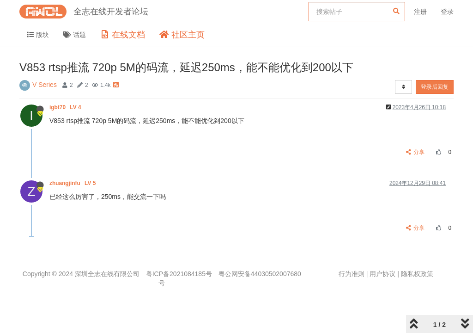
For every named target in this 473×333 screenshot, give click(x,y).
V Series (44, 84)
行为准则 (351, 274)
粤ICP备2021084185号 (179, 274)
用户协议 (382, 274)
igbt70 (66, 107)
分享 (415, 152)
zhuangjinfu (73, 183)
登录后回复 (435, 87)
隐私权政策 (417, 274)
